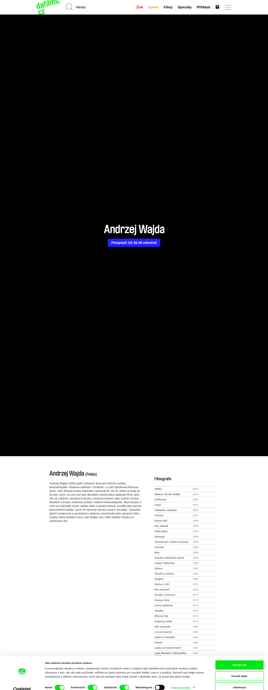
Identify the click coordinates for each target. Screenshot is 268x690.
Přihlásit (203, 7)
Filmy (168, 7)
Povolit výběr (239, 669)
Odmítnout (239, 680)
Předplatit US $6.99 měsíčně (134, 243)
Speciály (184, 7)
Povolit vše (239, 658)
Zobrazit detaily (180, 681)
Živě (139, 7)
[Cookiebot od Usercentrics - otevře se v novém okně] (22, 683)
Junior (153, 7)
